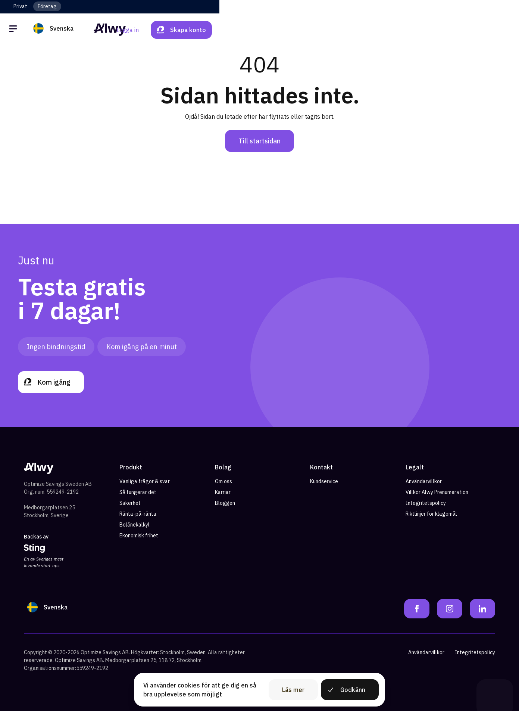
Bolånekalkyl (134, 524)
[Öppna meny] (14, 30)
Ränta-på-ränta (137, 513)
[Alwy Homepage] (259, 30)
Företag (47, 6)
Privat (20, 6)
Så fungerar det (137, 492)
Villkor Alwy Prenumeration (437, 492)
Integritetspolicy (426, 503)
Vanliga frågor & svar (144, 481)
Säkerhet (130, 503)
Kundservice (324, 481)
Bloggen (225, 503)
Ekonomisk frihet (138, 535)
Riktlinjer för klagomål (431, 513)
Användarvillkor (424, 481)
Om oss (223, 481)
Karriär (223, 492)
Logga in (427, 30)
